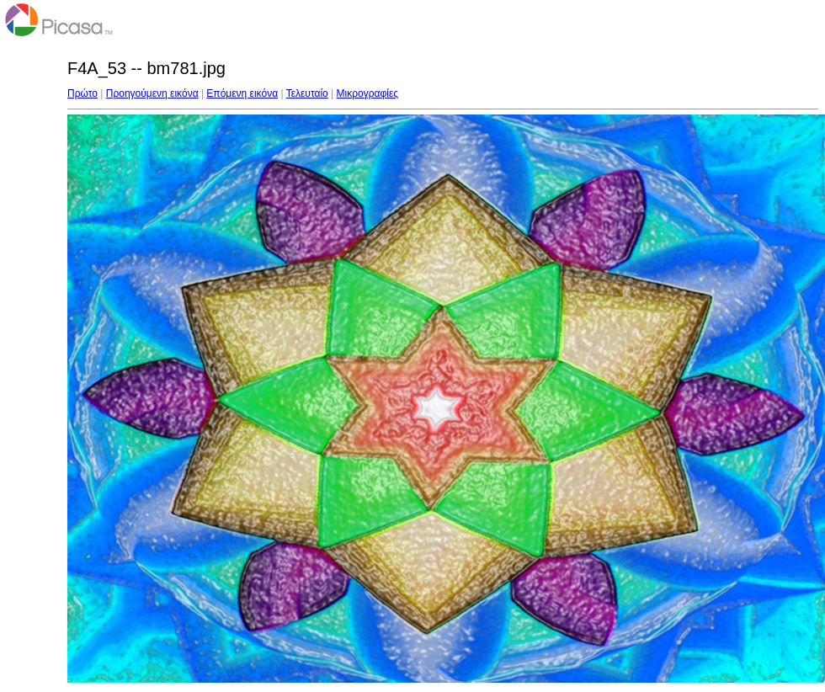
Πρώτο (82, 93)
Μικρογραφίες (368, 93)
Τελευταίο (307, 93)
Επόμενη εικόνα (242, 93)
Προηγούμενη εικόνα (152, 93)
